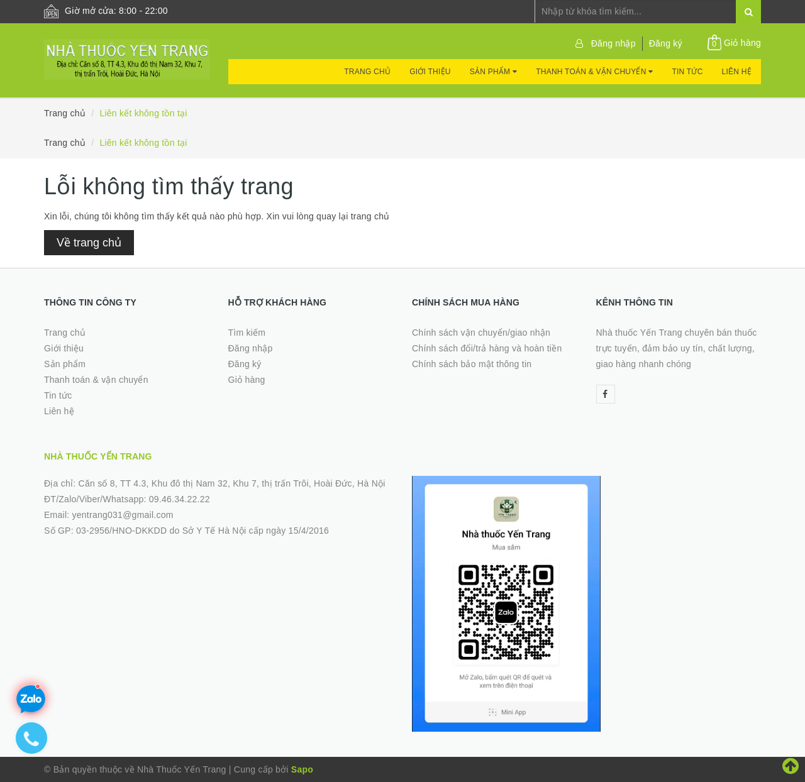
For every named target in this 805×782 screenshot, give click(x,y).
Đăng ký (665, 43)
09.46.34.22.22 (179, 499)
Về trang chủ (89, 242)
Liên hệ (737, 71)
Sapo (302, 769)
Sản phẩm (493, 71)
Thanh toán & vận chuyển (594, 71)
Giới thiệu (430, 71)
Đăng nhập (613, 43)
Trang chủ (367, 71)
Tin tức (687, 71)
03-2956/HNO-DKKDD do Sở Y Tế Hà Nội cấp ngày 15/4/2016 (202, 531)
